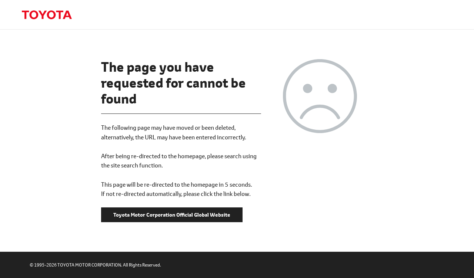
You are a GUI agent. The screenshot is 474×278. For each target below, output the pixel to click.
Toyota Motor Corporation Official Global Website (46, 14)
